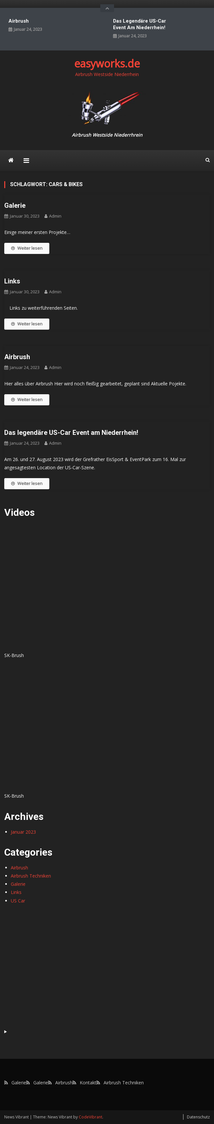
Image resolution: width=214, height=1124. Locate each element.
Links (12, 281)
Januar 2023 (23, 832)
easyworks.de (107, 63)
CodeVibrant (90, 1117)
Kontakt (88, 1082)
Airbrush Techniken (31, 876)
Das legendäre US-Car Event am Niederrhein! (139, 24)
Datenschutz (198, 1117)
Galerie (14, 205)
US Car (18, 901)
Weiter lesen (26, 248)
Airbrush (18, 21)
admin (55, 216)
